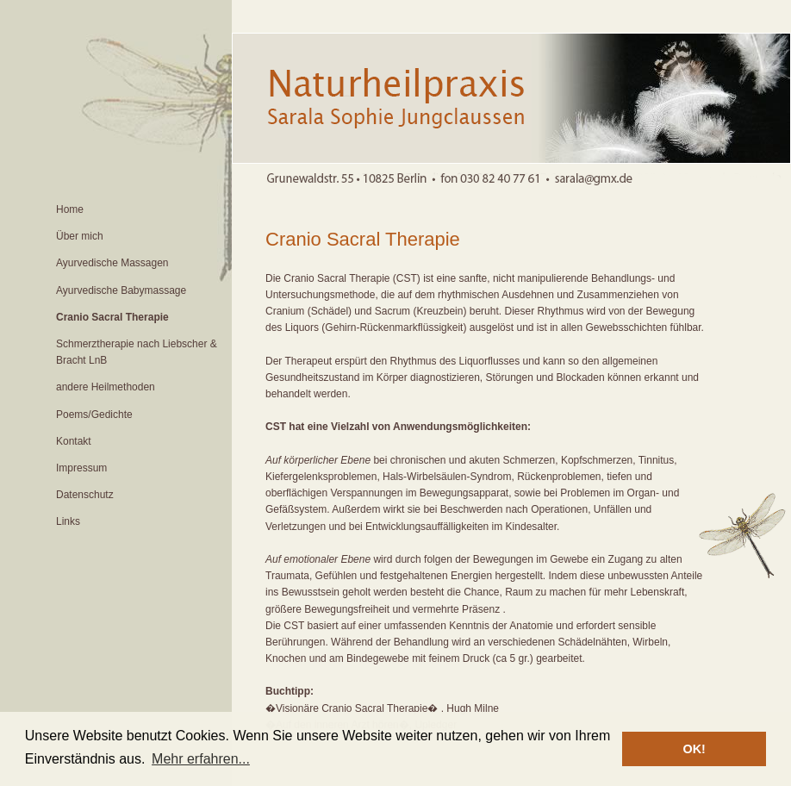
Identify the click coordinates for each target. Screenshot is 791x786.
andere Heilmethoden (105, 387)
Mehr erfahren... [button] (201, 759)
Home (70, 209)
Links (68, 521)
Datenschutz (85, 495)
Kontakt (73, 441)
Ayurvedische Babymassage (121, 290)
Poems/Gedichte (94, 415)
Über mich (79, 236)
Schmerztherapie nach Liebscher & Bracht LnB (136, 352)
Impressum (81, 468)
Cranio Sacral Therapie (112, 317)
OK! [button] (693, 749)
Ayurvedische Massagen (112, 263)
